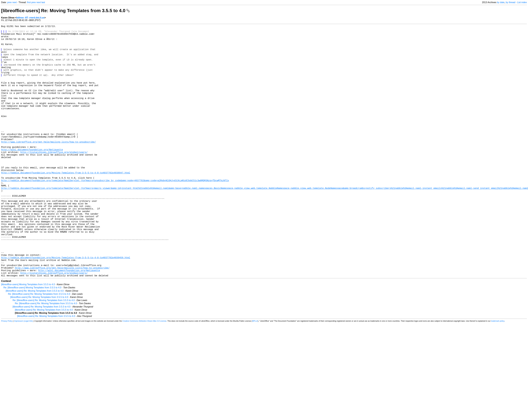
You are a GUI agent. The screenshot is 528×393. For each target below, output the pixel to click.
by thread (510, 2)
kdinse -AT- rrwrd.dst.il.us (30, 17)
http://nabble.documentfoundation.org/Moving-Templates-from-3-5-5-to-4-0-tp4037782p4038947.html (65, 205)
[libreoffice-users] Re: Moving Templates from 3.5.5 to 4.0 (65, 10)
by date (500, 2)
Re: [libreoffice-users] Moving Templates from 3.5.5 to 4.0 (32, 343)
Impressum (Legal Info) (23, 377)
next (14, 2)
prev (9, 2)
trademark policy (497, 377)
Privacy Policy (7, 377)
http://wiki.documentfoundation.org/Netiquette (32, 177)
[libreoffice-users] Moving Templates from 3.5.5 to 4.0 (28, 340)
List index (522, 2)
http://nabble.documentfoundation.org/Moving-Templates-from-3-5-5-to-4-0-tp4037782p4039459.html (65, 309)
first (29, 2)
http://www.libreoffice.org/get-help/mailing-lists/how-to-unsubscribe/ (48, 168)
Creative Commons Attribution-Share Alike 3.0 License (144, 377)
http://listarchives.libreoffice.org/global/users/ (53, 180)
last (43, 2)
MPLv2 (255, 377)
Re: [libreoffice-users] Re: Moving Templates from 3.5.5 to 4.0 (39, 350)
